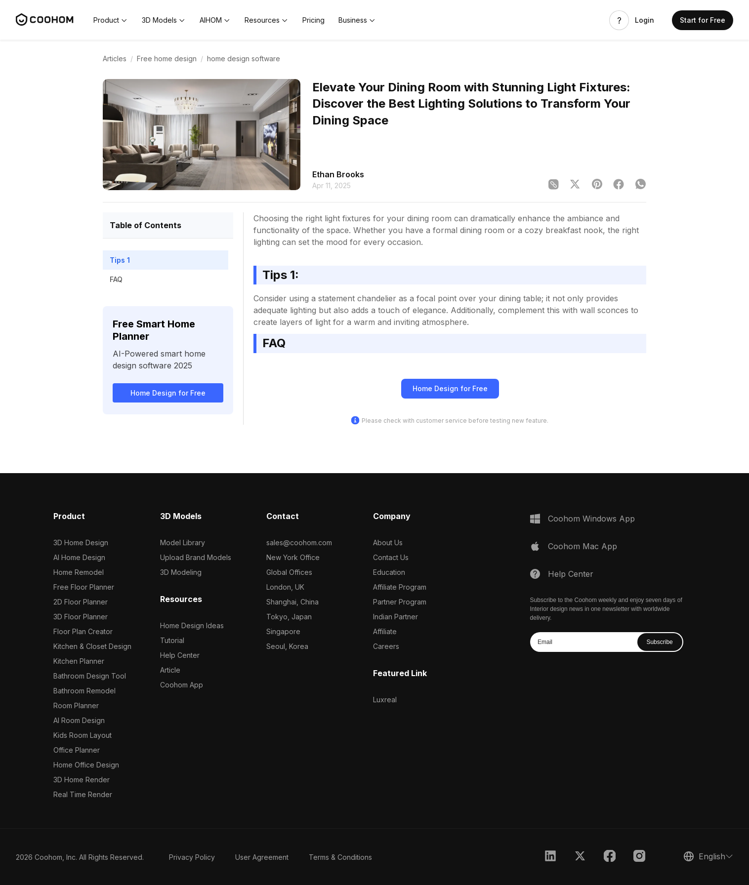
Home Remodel (78, 572)
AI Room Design (79, 720)
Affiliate (385, 631)
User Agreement (262, 857)
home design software (243, 58)
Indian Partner (395, 616)
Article (170, 670)
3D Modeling (181, 572)
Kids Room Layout (82, 735)
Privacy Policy (192, 857)
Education (389, 572)
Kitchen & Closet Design (92, 646)
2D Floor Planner (80, 602)
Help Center (180, 655)
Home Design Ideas (192, 625)
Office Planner (76, 750)
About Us (388, 542)
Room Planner (76, 705)
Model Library (182, 542)
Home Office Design (86, 765)
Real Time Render (82, 794)
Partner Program (399, 602)
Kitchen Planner (78, 661)
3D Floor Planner (80, 616)
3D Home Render (81, 779)
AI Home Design (79, 557)
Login (644, 20)
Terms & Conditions (340, 857)
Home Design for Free (168, 393)
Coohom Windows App (591, 518)
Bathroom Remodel (84, 690)
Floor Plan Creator (83, 631)
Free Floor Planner (83, 587)
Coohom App (181, 685)
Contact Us (391, 557)
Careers (386, 646)
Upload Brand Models (195, 557)
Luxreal (385, 699)
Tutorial (172, 640)
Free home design (167, 58)
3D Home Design (80, 542)
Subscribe (659, 642)
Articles (114, 58)
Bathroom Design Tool (89, 676)
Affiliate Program (399, 587)
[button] (110, 20)
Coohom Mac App (582, 546)
